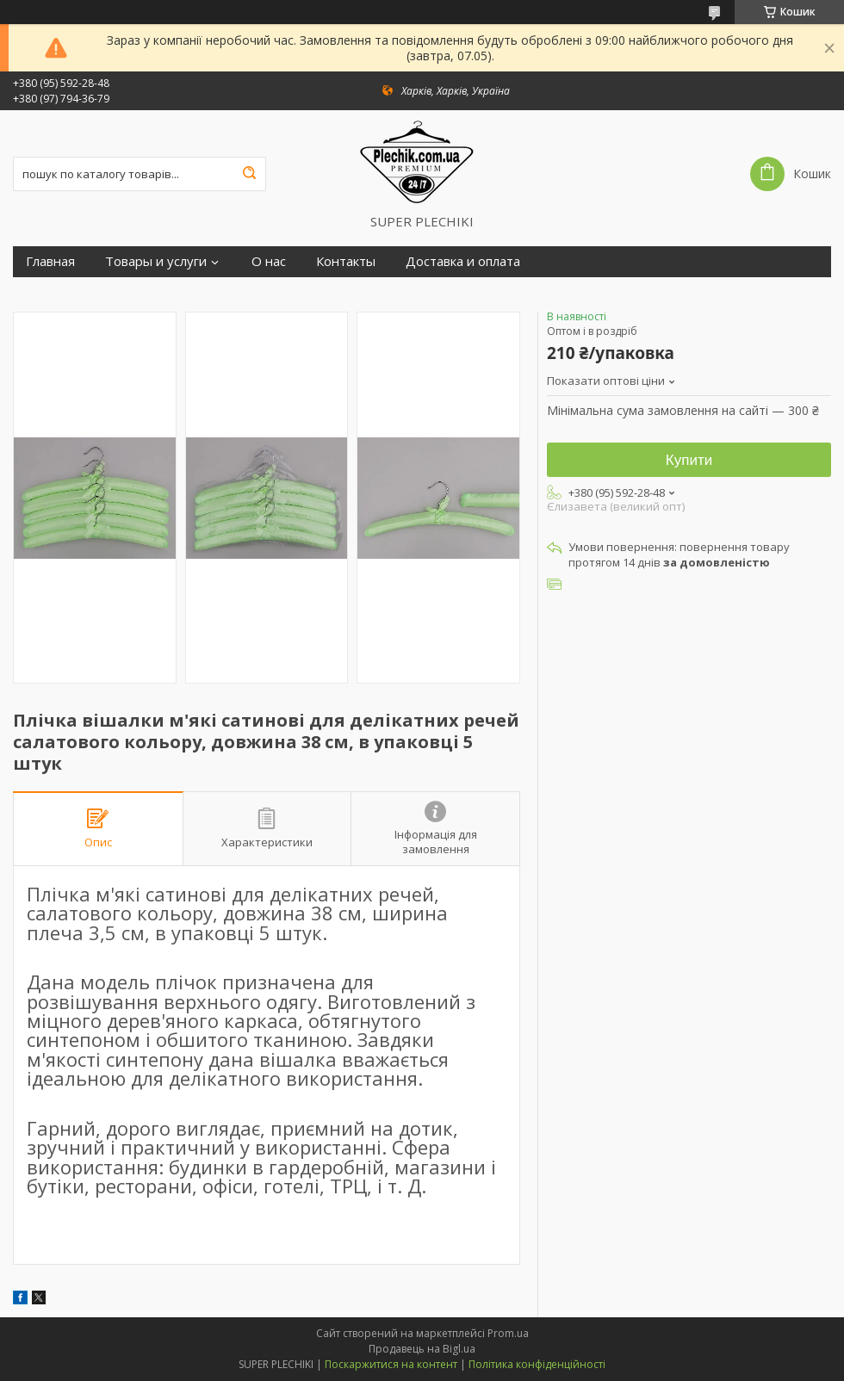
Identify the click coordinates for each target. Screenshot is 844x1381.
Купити (689, 460)
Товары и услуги (156, 261)
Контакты (345, 261)
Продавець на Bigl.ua (422, 1348)
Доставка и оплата (463, 261)
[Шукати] (249, 174)
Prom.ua (508, 1333)
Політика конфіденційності (537, 1364)
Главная (50, 261)
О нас (268, 261)
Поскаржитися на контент (391, 1364)
